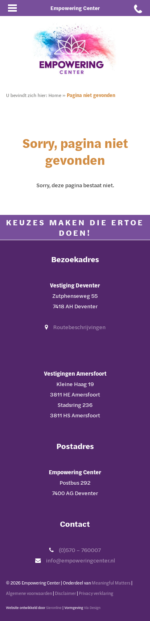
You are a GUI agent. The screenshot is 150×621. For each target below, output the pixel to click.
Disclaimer (65, 593)
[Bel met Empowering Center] (138, 8)
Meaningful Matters (111, 583)
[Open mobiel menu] (12, 8)
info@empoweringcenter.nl (80, 560)
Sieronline (54, 607)
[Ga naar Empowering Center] (75, 48)
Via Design (92, 607)
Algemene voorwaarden (29, 593)
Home (54, 95)
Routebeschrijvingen (79, 327)
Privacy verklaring (96, 593)
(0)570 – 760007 (80, 550)
